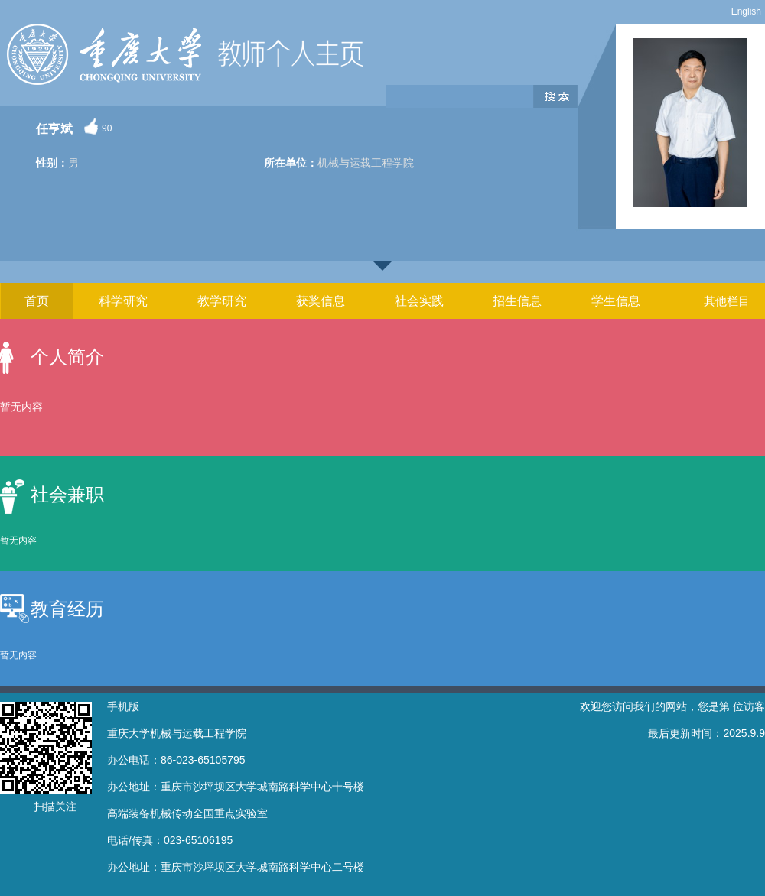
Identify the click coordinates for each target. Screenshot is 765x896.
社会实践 (419, 300)
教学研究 (221, 300)
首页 (36, 300)
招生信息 (517, 300)
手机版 (123, 706)
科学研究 (123, 300)
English (746, 11)
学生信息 (615, 300)
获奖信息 (320, 300)
